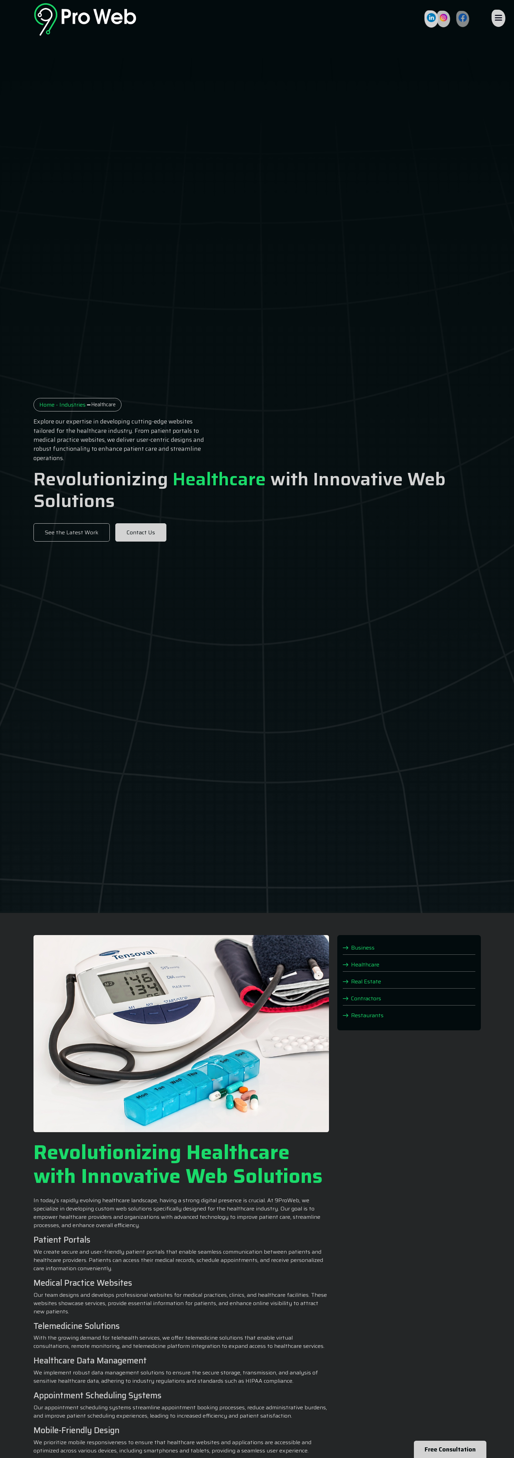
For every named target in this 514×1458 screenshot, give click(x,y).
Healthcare (361, 964)
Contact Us (141, 532)
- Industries (70, 405)
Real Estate (362, 981)
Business (359, 947)
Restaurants (363, 1015)
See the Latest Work (71, 532)
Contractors (362, 998)
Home (47, 405)
